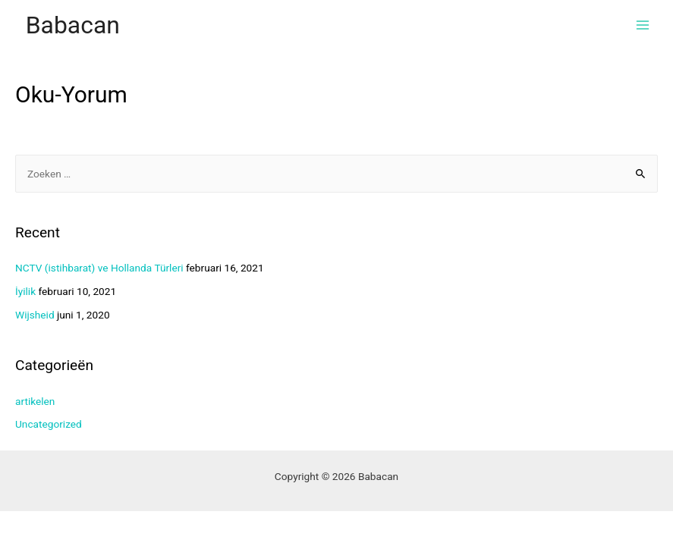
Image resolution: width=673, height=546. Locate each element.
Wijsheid (35, 315)
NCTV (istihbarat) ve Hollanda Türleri (99, 268)
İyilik (25, 291)
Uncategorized (48, 424)
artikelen (35, 401)
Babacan (73, 25)
